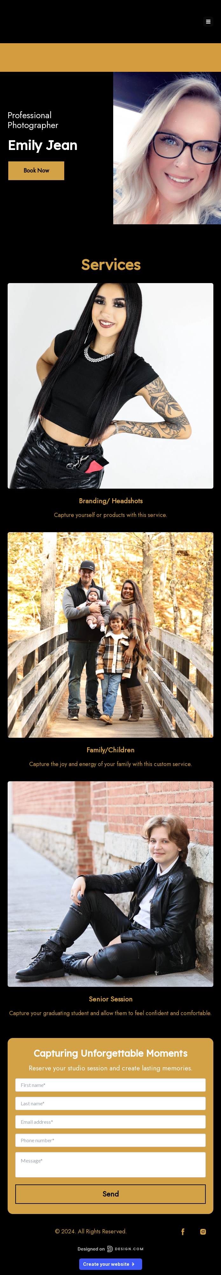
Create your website (110, 1264)
